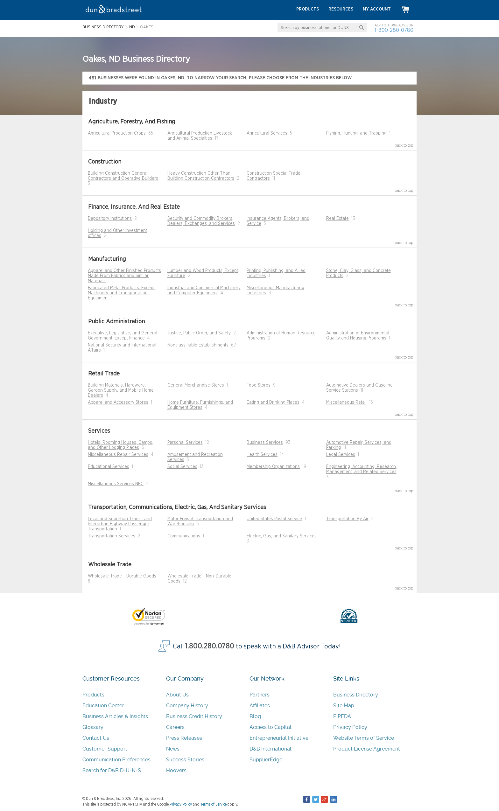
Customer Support (104, 749)
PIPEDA (342, 716)
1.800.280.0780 (209, 646)
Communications (183, 536)
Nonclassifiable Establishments (197, 345)
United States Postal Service (274, 519)
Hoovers (176, 770)
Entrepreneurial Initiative (279, 738)
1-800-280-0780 (394, 30)
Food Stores (259, 385)
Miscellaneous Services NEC (116, 484)
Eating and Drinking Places (273, 402)
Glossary (92, 727)
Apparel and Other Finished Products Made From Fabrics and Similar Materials (124, 276)
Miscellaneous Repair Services (118, 454)
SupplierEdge (266, 760)
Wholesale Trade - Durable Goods (122, 576)
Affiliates (260, 706)
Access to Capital (271, 727)
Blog (255, 716)
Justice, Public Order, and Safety (199, 333)
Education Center (103, 706)
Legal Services (340, 454)
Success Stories (185, 760)
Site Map (343, 706)
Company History (187, 706)
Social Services (182, 467)
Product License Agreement (366, 749)
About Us (177, 695)
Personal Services (185, 442)
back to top (404, 145)
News (172, 749)
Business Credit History (194, 716)
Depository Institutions (110, 218)
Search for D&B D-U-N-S (111, 770)
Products (93, 695)
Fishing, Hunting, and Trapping (356, 133)
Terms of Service (213, 804)
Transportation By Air (347, 519)
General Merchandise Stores (195, 385)
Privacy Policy (350, 727)
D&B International (271, 749)
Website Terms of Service (363, 738)
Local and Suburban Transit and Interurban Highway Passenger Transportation (120, 524)
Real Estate (337, 218)
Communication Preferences (116, 760)
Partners (260, 695)
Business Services (265, 442)
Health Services (262, 454)
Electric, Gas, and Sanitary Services (282, 536)
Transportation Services (111, 536)
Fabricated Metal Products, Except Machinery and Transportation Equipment (121, 293)
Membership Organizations (273, 467)
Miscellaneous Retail (346, 402)
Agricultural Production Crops (117, 133)
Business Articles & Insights (115, 716)
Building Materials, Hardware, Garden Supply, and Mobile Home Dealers (121, 390)
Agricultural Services (267, 133)
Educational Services (108, 467)
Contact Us (95, 738)
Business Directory (355, 695)
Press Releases (184, 738)
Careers (175, 727)
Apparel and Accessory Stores (118, 402)
